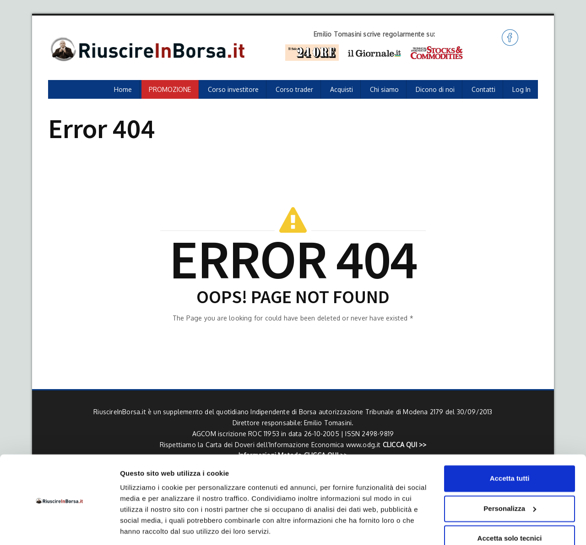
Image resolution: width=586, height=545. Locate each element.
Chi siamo (384, 89)
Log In (521, 89)
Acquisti (341, 89)
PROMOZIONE (170, 89)
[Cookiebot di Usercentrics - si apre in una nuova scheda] (59, 527)
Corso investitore (233, 89)
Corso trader (294, 89)
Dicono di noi (435, 89)
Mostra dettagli (144, 527)
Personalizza (509, 478)
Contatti (483, 89)
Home (123, 89)
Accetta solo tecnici (509, 509)
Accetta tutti (510, 449)
